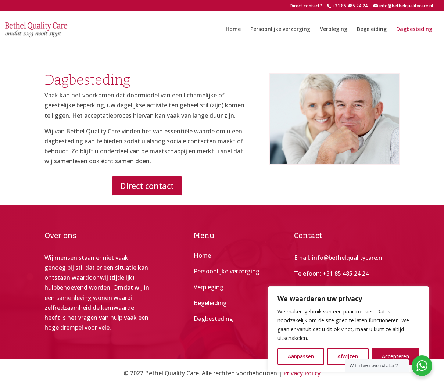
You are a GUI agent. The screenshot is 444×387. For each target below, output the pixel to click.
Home (233, 29)
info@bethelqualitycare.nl (348, 258)
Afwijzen (347, 356)
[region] (348, 329)
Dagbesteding (414, 29)
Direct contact (147, 185)
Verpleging (333, 29)
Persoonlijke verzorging (280, 29)
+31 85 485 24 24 (346, 273)
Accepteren (395, 356)
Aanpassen (301, 356)
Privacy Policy (302, 373)
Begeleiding (372, 29)
